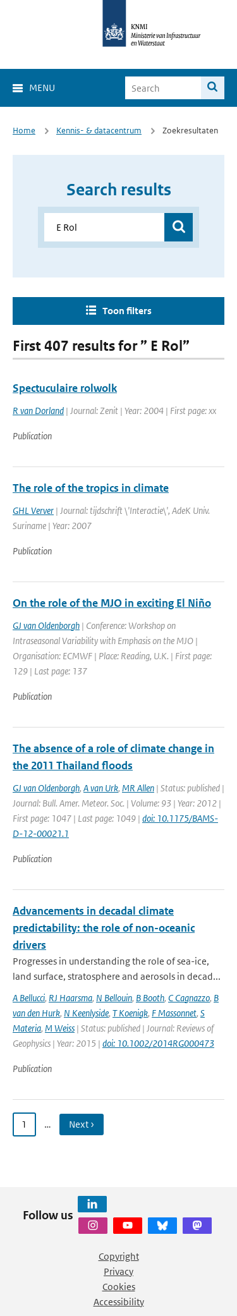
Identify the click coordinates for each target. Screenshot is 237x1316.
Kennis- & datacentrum (99, 130)
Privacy (118, 1271)
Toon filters (127, 311)
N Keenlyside (86, 1013)
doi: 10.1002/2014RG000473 (158, 1043)
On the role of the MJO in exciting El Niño (112, 603)
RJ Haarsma (70, 998)
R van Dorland (38, 411)
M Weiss (60, 1028)
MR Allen (138, 788)
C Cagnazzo (189, 998)
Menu (42, 88)
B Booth (150, 998)
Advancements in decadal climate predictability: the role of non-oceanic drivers (104, 928)
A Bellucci (29, 998)
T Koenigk (130, 1013)
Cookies (118, 1287)
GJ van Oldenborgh (46, 625)
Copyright (119, 1256)
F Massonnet (174, 1013)
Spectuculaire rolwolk (65, 388)
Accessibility (119, 1302)
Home (24, 130)
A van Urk (100, 788)
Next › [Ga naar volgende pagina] (81, 1124)
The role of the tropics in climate (91, 488)
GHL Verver (33, 510)
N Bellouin (114, 998)
